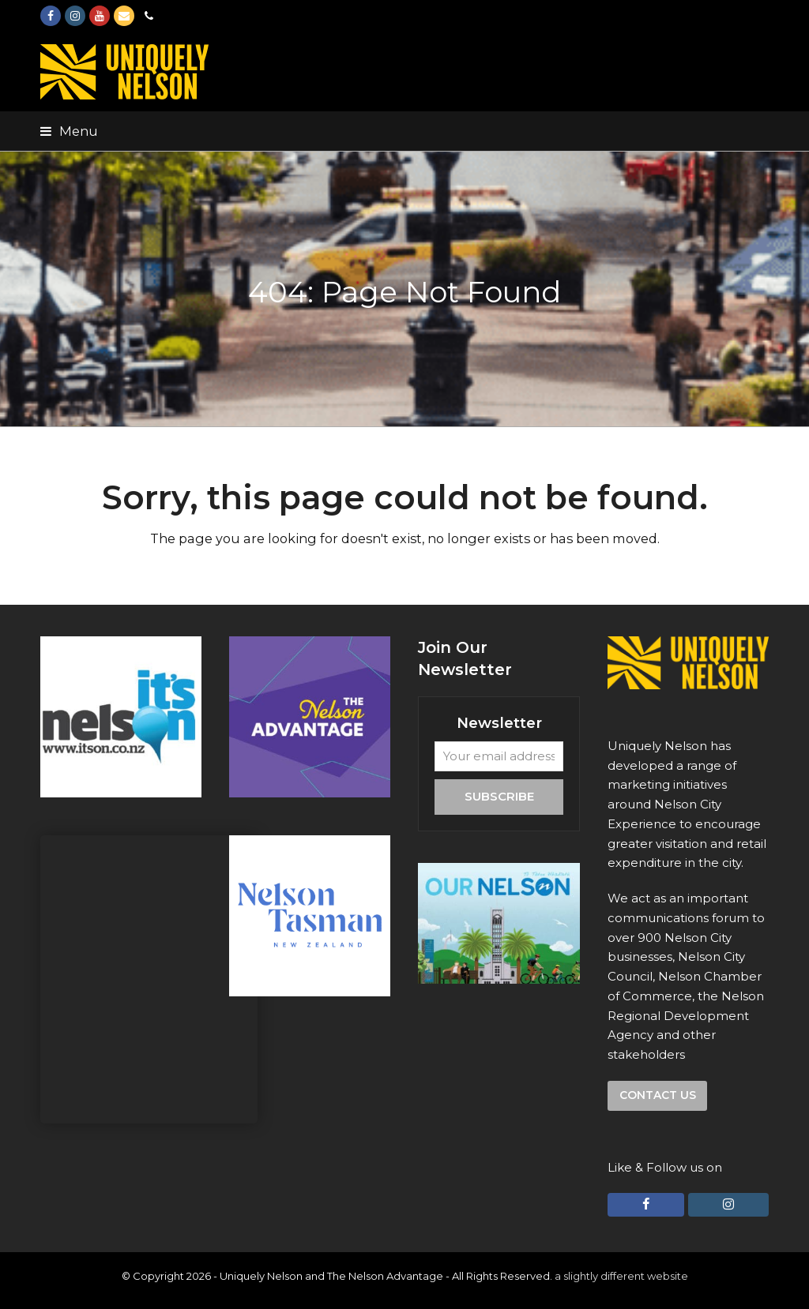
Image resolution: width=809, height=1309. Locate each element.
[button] (69, 131)
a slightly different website (621, 1276)
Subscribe (499, 796)
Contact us (657, 1095)
